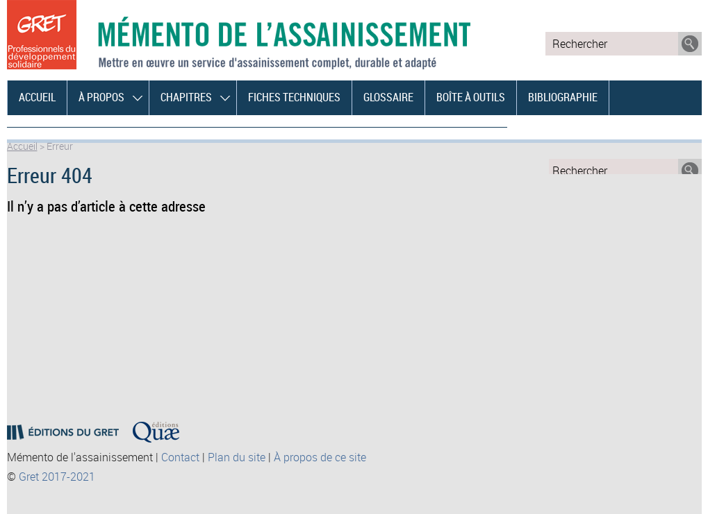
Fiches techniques (294, 97)
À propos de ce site (320, 457)
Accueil (37, 97)
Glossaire (388, 97)
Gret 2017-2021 (57, 476)
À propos (101, 97)
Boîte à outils (470, 97)
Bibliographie (563, 97)
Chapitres (186, 97)
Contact (180, 457)
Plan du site (236, 457)
